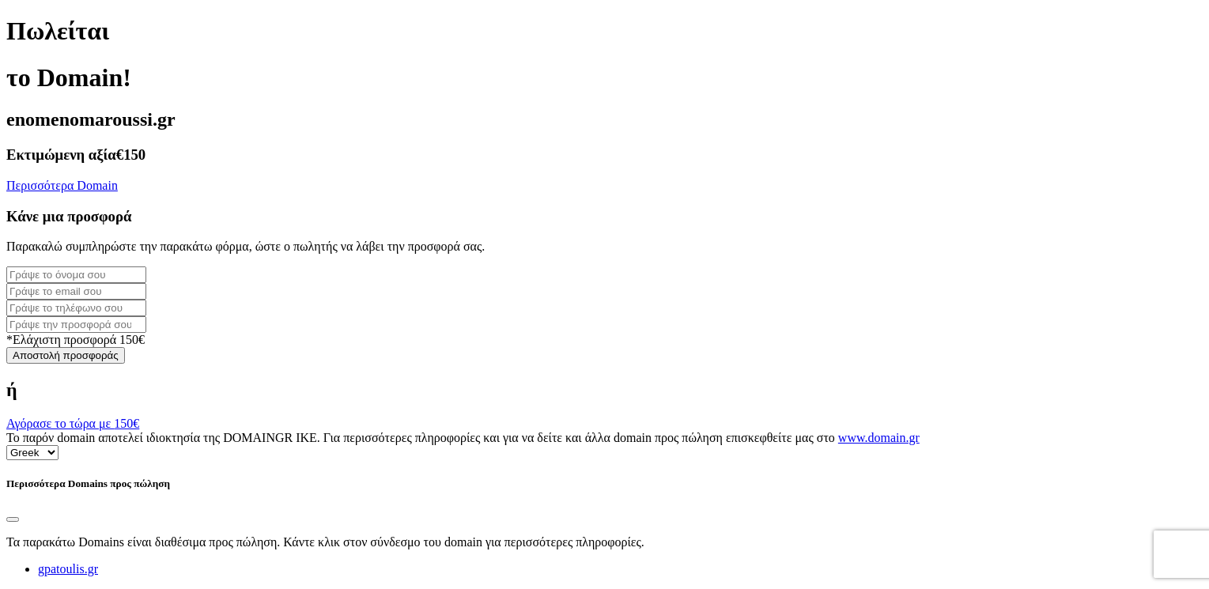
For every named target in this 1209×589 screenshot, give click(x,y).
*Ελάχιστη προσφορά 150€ (75, 339)
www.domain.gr (879, 437)
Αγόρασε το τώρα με (72, 423)
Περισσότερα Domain (62, 185)
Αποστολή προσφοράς (66, 355)
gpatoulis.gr (68, 569)
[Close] (12, 519)
